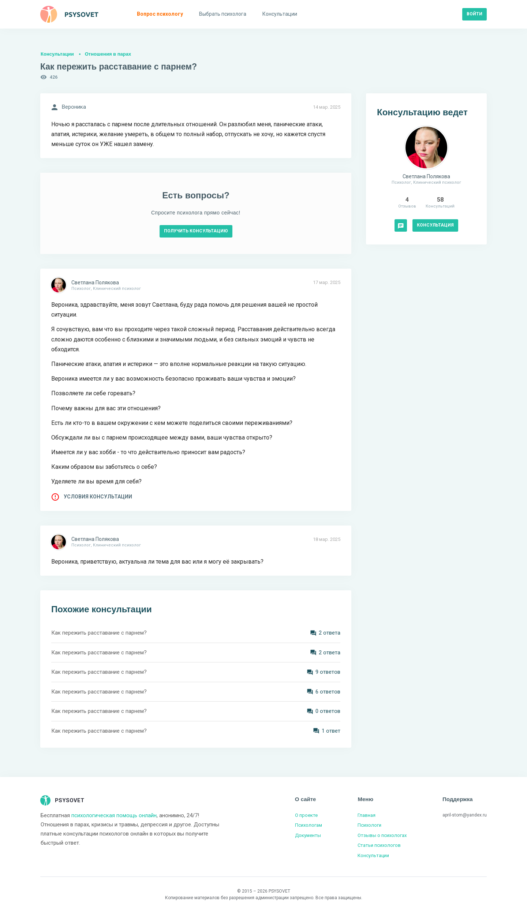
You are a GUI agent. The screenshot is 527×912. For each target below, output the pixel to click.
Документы (308, 835)
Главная (366, 815)
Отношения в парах (108, 54)
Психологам (308, 825)
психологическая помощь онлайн (114, 815)
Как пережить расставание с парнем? (99, 632)
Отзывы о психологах (382, 835)
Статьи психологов (379, 845)
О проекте (306, 815)
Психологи (369, 825)
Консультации (57, 54)
